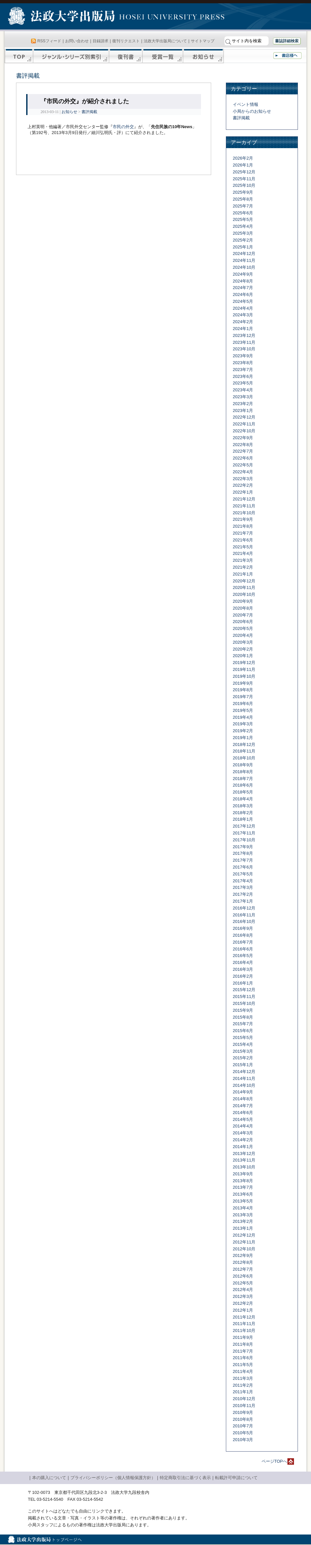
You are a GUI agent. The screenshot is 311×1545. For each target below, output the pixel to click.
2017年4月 (243, 880)
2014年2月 (243, 1139)
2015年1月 (243, 1064)
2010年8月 (243, 1419)
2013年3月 (243, 1214)
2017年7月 (243, 860)
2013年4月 (243, 1207)
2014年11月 (244, 1078)
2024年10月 (244, 267)
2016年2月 (243, 976)
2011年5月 (243, 1364)
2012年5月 (243, 1283)
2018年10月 (244, 757)
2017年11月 (244, 833)
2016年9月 (243, 928)
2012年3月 (243, 1296)
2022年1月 (243, 492)
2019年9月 (243, 683)
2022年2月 (243, 485)
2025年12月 (244, 171)
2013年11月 (244, 1160)
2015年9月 (243, 1010)
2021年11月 (244, 505)
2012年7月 (243, 1269)
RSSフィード (49, 41)
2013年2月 (243, 1221)
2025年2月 (243, 240)
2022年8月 (243, 444)
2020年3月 (243, 642)
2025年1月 (243, 246)
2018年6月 (243, 785)
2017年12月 (244, 826)
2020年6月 (243, 621)
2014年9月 (243, 1091)
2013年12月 (244, 1153)
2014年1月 (243, 1146)
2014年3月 (243, 1132)
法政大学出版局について (165, 41)
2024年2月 (243, 321)
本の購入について (49, 1477)
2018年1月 (243, 819)
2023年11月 (244, 342)
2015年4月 (243, 1044)
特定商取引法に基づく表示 (185, 1477)
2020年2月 (243, 649)
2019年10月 (244, 676)
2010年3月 (243, 1439)
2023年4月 (243, 389)
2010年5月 (243, 1432)
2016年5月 (243, 955)
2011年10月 (244, 1330)
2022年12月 (244, 417)
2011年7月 (243, 1351)
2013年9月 (243, 1173)
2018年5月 (243, 792)
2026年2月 (243, 158)
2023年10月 (244, 348)
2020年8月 (243, 608)
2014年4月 (243, 1126)
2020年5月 (243, 628)
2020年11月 (244, 587)
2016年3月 (243, 969)
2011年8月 (243, 1344)
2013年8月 (243, 1180)
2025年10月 (244, 185)
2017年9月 (243, 846)
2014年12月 (244, 1071)
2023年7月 (243, 369)
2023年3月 (243, 396)
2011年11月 (244, 1323)
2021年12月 (244, 499)
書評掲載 (89, 111)
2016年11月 (244, 914)
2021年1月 (243, 574)
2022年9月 (243, 437)
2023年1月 (243, 410)
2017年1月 (243, 901)
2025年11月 (244, 178)
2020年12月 (244, 580)
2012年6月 (243, 1276)
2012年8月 (243, 1262)
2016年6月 (243, 949)
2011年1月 (243, 1391)
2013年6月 (243, 1194)
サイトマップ (202, 41)
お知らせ (203, 56)
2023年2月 (243, 403)
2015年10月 (244, 1003)
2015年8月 (243, 1017)
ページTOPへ (274, 1461)
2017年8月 (243, 853)
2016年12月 (244, 908)
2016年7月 (243, 942)
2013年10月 (244, 1166)
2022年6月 (243, 458)
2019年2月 (243, 730)
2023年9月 (243, 355)
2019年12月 (244, 662)
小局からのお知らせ (252, 111)
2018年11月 (244, 751)
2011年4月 (243, 1371)
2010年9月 (243, 1412)
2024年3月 (243, 314)
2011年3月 (243, 1378)
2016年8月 (243, 935)
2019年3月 (243, 723)
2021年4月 (243, 553)
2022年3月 (243, 478)
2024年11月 (244, 260)
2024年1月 (243, 328)
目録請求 (100, 41)
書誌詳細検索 (287, 41)
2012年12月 (244, 1235)
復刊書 (125, 56)
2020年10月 (244, 594)
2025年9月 (243, 192)
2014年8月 (243, 1098)
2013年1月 (243, 1228)
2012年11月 (244, 1242)
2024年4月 (243, 308)
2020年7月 (243, 615)
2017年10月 (244, 839)
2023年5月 (243, 383)
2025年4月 (243, 226)
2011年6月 (243, 1357)
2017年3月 (243, 887)
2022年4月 (243, 471)
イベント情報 (245, 104)
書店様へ (287, 55)
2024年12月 (244, 253)
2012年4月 (243, 1289)
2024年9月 (243, 274)
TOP (19, 56)
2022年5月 (243, 464)
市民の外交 (123, 126)
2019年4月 (243, 717)
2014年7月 (243, 1105)
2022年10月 (244, 430)
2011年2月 (243, 1385)
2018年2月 (243, 812)
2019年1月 (243, 737)
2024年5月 (243, 301)
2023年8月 (243, 362)
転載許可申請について (236, 1477)
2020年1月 (243, 655)
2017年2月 (243, 894)
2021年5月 (243, 546)
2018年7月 (243, 778)
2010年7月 (243, 1425)
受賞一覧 (162, 56)
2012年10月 (244, 1248)
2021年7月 (243, 533)
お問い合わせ (77, 41)
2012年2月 (243, 1303)
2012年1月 (243, 1310)
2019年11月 (244, 669)
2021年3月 (243, 560)
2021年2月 (243, 567)
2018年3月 (243, 805)
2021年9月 (243, 519)
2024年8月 (243, 281)
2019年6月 (243, 703)
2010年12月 (244, 1398)
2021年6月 (243, 540)
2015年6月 (243, 1030)
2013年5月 (243, 1201)
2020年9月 (243, 601)
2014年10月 (244, 1085)
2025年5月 (243, 219)
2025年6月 (243, 212)
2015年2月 (243, 1057)
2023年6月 (243, 376)
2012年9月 (243, 1255)
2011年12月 (244, 1317)
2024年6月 (243, 294)
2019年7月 (243, 696)
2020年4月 (243, 635)
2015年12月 (244, 989)
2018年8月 (243, 771)
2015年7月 (243, 1023)
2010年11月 (244, 1405)
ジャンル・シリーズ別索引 (71, 56)
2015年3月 (243, 1051)
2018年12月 (244, 744)
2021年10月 (244, 512)
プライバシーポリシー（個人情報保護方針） (113, 1477)
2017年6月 (243, 867)
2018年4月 (243, 798)
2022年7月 (243, 451)
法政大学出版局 (62, 17)
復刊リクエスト (126, 41)
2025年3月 (243, 233)
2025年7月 (243, 206)
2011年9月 (243, 1337)
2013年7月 (243, 1187)
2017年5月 (243, 873)
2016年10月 (244, 921)
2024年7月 (243, 287)
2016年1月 (243, 983)
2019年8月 (243, 689)
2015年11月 (244, 996)
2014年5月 (243, 1119)
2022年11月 (244, 423)
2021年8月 (243, 526)
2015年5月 (243, 1037)
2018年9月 (243, 764)
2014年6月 (243, 1112)
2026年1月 (243, 165)
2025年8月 (243, 199)
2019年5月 (243, 710)
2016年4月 (243, 962)
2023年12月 (244, 335)
